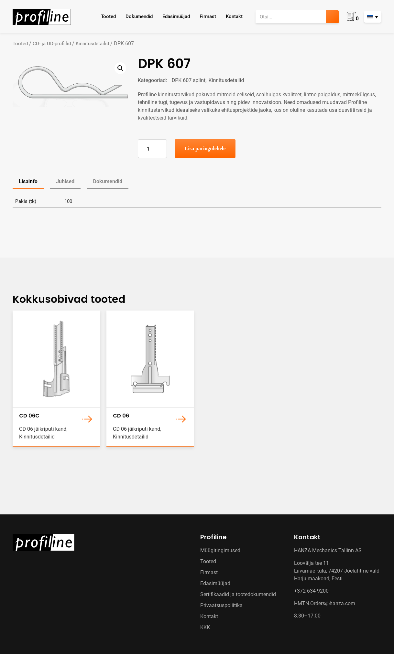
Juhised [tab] (65, 181)
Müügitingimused (220, 550)
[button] (120, 68)
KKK (205, 627)
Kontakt (234, 16)
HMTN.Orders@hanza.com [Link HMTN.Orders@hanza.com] (324, 603)
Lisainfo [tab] (28, 181)
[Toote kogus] (152, 148)
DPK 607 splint (189, 80)
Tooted (108, 16)
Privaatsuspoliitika (221, 605)
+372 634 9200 (311, 591)
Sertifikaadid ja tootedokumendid (238, 594)
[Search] (332, 16)
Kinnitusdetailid (92, 44)
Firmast (208, 16)
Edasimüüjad (176, 16)
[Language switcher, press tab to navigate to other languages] (372, 17)
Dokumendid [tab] (107, 181)
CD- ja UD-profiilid (52, 44)
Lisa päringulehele (205, 148)
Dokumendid (139, 16)
